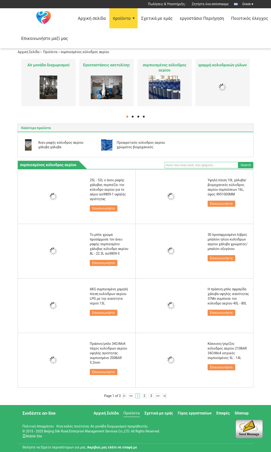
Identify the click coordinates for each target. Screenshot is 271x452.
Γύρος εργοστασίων (195, 413)
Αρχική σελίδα (92, 18)
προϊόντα (122, 18)
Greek (247, 4)
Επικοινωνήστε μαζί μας (44, 38)
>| (164, 396)
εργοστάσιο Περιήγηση (202, 18)
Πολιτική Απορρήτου (38, 426)
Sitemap (241, 413)
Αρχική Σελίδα (28, 52)
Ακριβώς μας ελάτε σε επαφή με (112, 447)
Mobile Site (32, 436)
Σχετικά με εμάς (157, 18)
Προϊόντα (50, 52)
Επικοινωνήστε (103, 208)
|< (124, 396)
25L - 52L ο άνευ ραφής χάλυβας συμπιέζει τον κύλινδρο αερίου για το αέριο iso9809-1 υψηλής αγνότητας (108, 189)
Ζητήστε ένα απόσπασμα (210, 4)
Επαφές (223, 413)
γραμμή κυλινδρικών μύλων (222, 65)
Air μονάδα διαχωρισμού (48, 65)
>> (158, 396)
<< (131, 396)
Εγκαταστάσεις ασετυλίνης (106, 65)
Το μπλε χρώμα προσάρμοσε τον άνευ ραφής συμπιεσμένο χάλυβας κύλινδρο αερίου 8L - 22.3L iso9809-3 (109, 244)
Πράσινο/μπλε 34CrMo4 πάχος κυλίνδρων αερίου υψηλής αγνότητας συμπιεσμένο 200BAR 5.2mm (108, 353)
